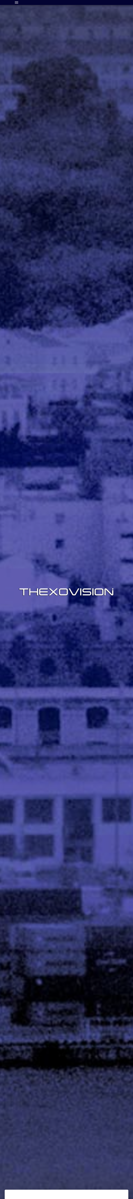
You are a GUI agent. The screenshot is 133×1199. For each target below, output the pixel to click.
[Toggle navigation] (16, 2)
